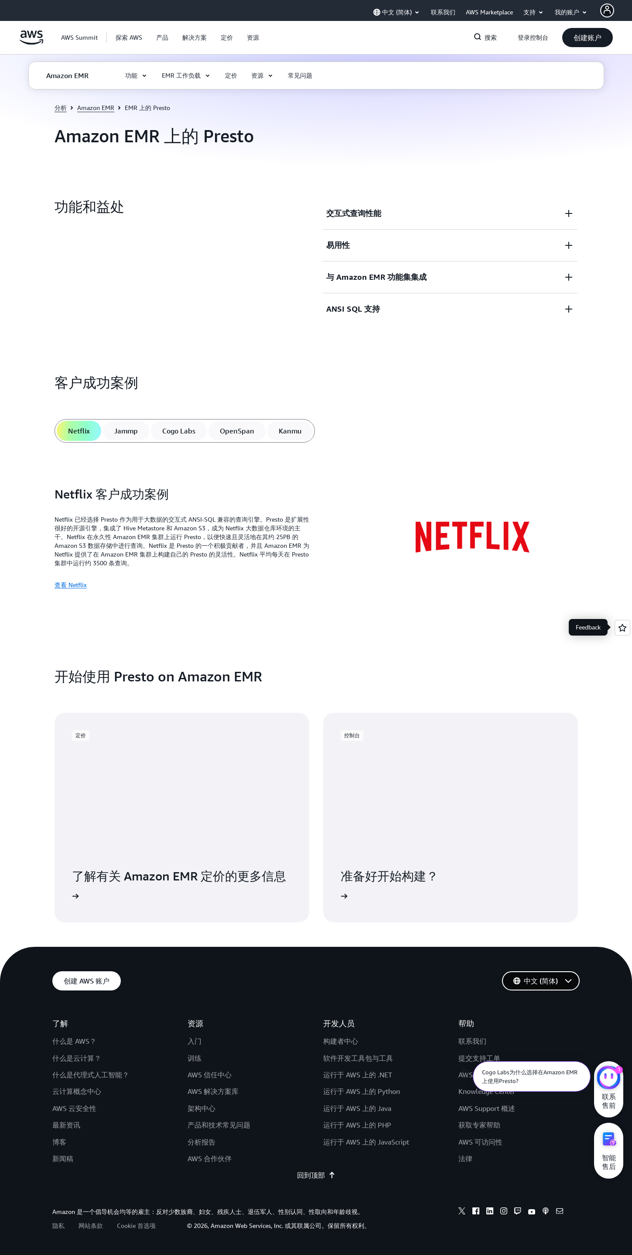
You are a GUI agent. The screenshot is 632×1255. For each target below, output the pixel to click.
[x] (461, 1212)
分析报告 (201, 1142)
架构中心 (201, 1108)
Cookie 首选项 (136, 1225)
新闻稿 (62, 1158)
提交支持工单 (479, 1058)
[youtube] (531, 1212)
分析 (61, 107)
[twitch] (517, 1212)
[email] (559, 1212)
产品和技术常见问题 (219, 1125)
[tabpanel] (316, 538)
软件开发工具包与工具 (358, 1058)
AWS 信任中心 (210, 1074)
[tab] (79, 430)
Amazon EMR (95, 107)
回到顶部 (316, 1175)
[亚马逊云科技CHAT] (608, 1079)
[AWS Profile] (607, 10)
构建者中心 (340, 1041)
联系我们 (472, 1041)
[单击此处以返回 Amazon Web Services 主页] (32, 42)
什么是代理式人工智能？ (90, 1074)
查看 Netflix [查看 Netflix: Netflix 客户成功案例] (71, 584)
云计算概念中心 (76, 1091)
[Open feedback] (622, 628)
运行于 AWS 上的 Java (357, 1108)
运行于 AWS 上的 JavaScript (366, 1142)
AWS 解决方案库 (213, 1091)
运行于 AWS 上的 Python (361, 1091)
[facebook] (475, 1212)
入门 (195, 1041)
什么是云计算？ (76, 1058)
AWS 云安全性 (74, 1108)
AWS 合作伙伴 (210, 1158)
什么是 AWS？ (74, 1041)
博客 (59, 1142)
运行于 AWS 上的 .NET (357, 1074)
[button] (129, 37)
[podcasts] (545, 1212)
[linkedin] (489, 1212)
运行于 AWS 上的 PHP (357, 1125)
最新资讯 (66, 1125)
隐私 (58, 1225)
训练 (195, 1058)
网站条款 (91, 1225)
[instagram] (503, 1212)
